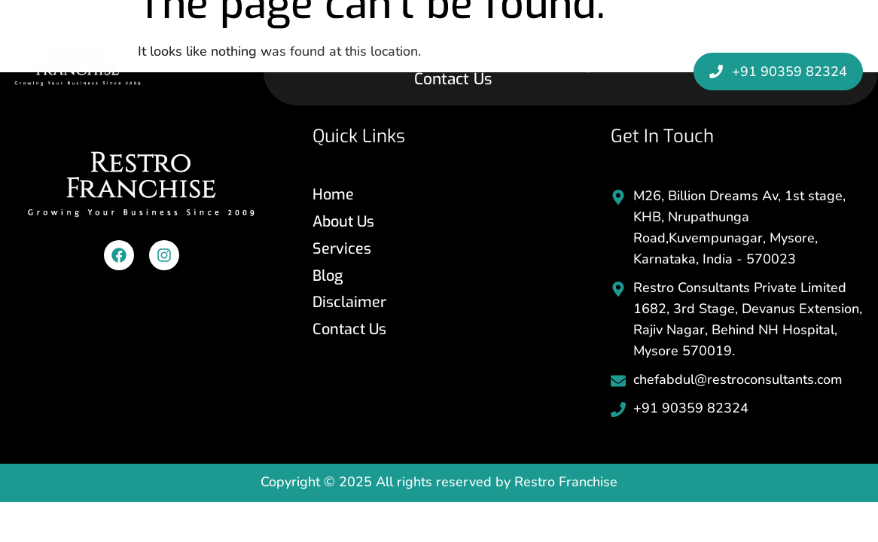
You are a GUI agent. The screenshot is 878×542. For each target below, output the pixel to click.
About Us (416, 64)
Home (335, 64)
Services (504, 64)
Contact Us (453, 79)
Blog (575, 64)
